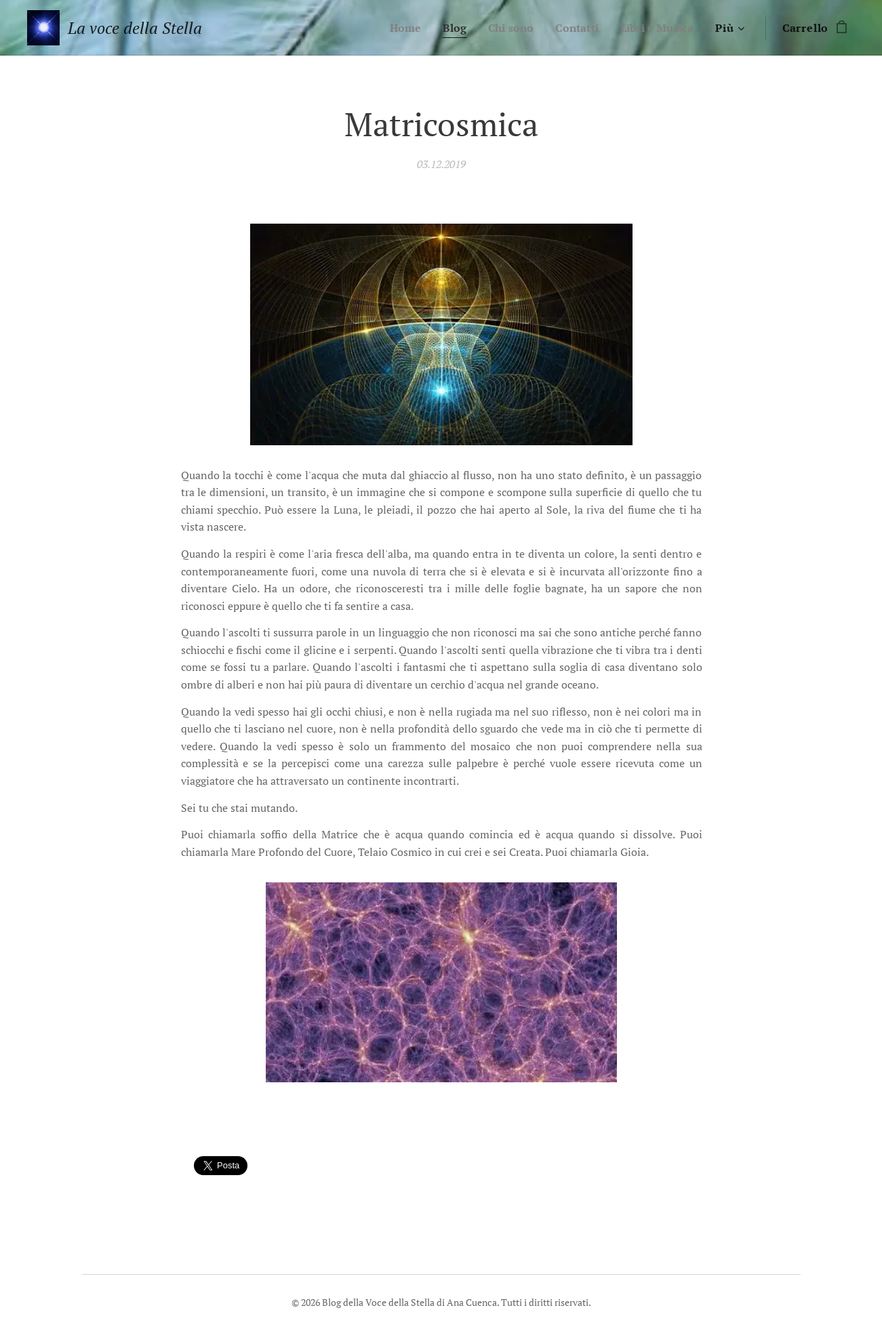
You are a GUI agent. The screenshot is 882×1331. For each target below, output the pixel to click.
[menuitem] (394, 28)
